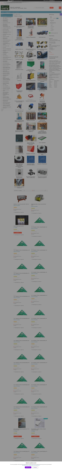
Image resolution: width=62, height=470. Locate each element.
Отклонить (35, 467)
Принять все (28, 467)
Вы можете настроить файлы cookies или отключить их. (30, 465)
